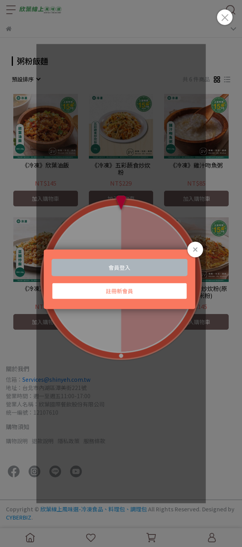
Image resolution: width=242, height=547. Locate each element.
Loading (121, 279)
